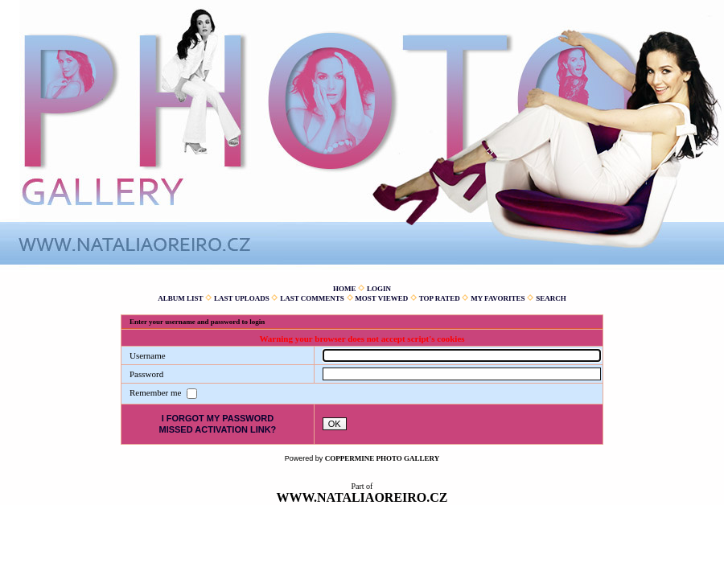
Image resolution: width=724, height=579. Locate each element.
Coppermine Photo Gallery (382, 458)
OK (334, 424)
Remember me (156, 392)
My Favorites (497, 298)
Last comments (312, 298)
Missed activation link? (217, 429)
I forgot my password (218, 418)
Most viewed (381, 298)
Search (551, 298)
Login (379, 289)
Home (344, 289)
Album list (180, 298)
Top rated (439, 298)
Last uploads (241, 298)
